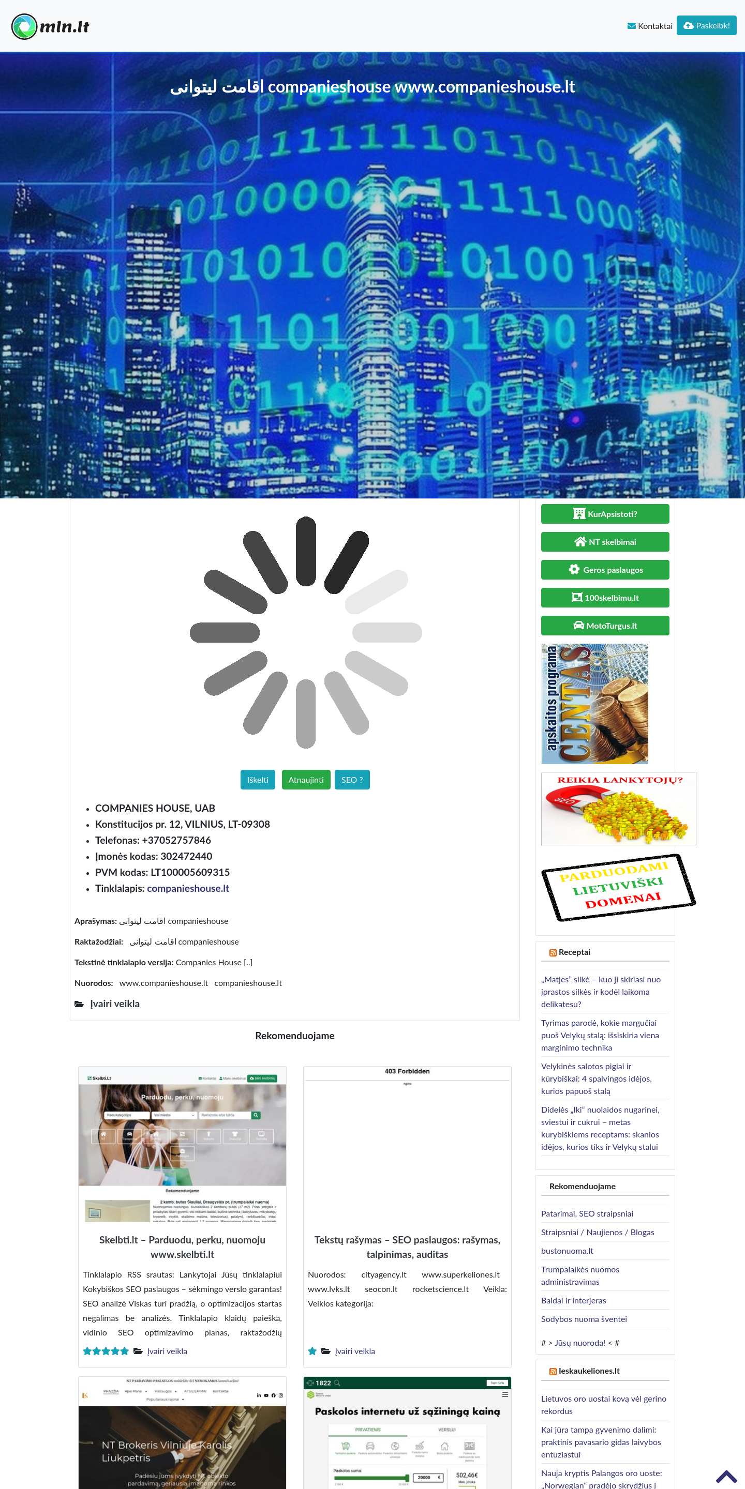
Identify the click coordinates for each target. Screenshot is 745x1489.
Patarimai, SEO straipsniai (587, 1213)
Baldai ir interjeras (573, 1300)
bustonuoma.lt (567, 1250)
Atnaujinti (306, 779)
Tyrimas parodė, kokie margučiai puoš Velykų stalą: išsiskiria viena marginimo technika (600, 1034)
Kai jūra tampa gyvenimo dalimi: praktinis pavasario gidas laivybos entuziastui (601, 1441)
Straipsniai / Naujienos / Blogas (597, 1232)
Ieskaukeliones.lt (589, 1370)
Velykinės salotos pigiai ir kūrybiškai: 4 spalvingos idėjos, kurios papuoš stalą (596, 1078)
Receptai (575, 951)
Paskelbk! (706, 25)
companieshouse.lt (188, 888)
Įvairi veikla (167, 1351)
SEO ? (352, 779)
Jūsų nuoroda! (580, 1342)
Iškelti (258, 779)
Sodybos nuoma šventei (584, 1319)
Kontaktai (650, 26)
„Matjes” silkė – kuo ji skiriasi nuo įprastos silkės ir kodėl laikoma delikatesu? (601, 991)
